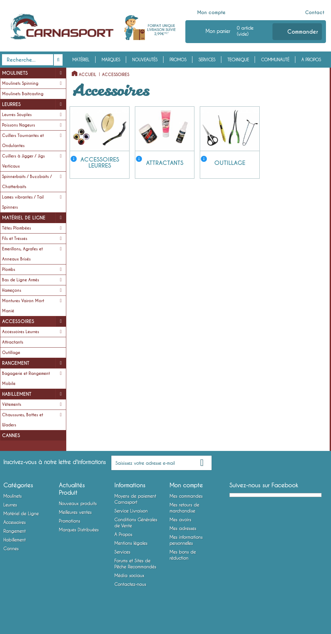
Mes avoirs (180, 519)
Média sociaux (129, 575)
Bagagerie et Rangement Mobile (26, 378)
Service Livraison (131, 511)
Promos (178, 59)
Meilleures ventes (75, 512)
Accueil (87, 74)
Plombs (8, 269)
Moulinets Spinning (20, 83)
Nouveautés (144, 59)
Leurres (11, 104)
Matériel (80, 59)
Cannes (11, 435)
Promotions (69, 521)
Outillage (11, 352)
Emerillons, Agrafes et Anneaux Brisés (22, 254)
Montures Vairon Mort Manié (23, 306)
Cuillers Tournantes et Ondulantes (23, 140)
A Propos (311, 59)
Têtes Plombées (16, 228)
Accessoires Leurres (20, 331)
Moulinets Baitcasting (22, 94)
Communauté (275, 59)
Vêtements (11, 404)
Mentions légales (130, 543)
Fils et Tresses (14, 238)
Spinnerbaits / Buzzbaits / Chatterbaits (27, 181)
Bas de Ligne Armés (20, 280)
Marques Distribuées (79, 529)
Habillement (16, 394)
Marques (111, 59)
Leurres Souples (17, 114)
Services (206, 59)
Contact (314, 12)
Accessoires (18, 321)
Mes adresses (183, 528)
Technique (238, 59)
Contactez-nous (130, 584)
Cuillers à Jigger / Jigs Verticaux (23, 161)
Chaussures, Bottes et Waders (22, 420)
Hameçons (11, 290)
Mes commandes (186, 496)
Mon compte (211, 12)
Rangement (15, 363)
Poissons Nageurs (18, 125)
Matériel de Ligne (23, 218)
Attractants (12, 342)
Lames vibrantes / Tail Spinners (23, 202)
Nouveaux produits (78, 503)
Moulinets (15, 73)
